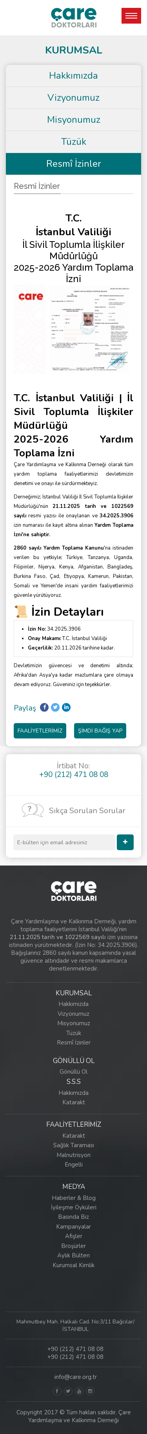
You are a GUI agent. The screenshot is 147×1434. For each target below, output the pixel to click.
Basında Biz (73, 1217)
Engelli (74, 1164)
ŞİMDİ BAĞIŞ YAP (100, 731)
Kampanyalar (73, 1227)
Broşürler (73, 1246)
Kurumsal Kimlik (73, 1265)
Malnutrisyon (73, 1155)
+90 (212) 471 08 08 (75, 1349)
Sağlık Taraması (73, 1145)
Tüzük (73, 141)
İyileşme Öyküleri (73, 1207)
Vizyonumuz (73, 97)
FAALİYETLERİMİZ (40, 731)
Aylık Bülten (73, 1255)
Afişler (73, 1236)
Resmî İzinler (73, 163)
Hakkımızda (73, 75)
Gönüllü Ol (73, 1072)
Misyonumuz (73, 119)
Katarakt (73, 1102)
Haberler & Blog (74, 1198)
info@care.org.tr (75, 1377)
